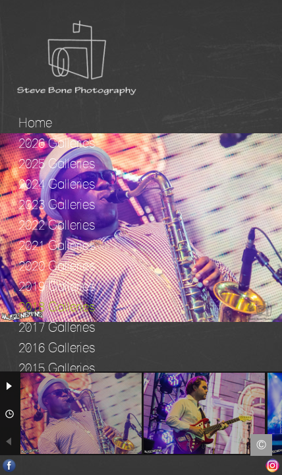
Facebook (9, 465)
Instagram (272, 465)
